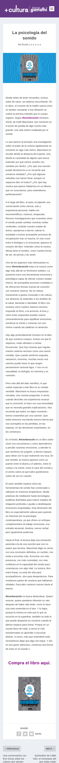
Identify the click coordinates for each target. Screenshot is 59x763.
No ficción (23, 44)
